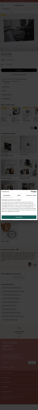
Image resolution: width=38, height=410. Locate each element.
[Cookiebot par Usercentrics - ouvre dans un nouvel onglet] (30, 192)
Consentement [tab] (6, 195)
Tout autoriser (19, 217)
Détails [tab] (19, 195)
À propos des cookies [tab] (31, 195)
